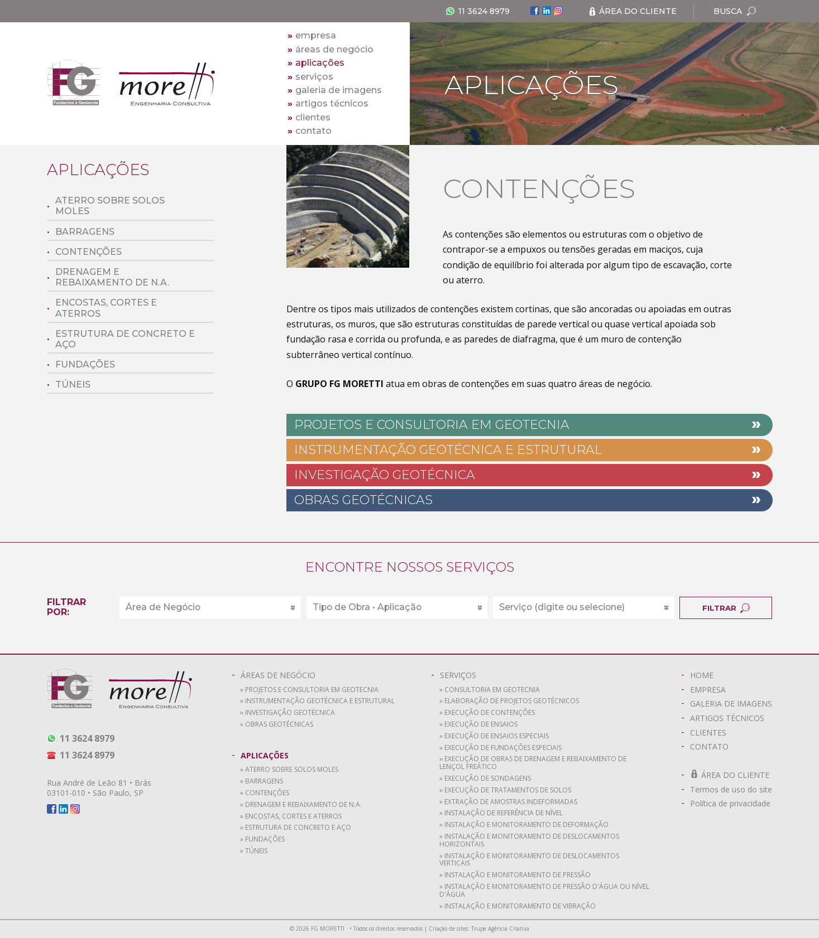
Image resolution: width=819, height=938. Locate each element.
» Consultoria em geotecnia (489, 690)
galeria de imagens (335, 90)
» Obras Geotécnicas (276, 725)
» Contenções (264, 793)
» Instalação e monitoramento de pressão (515, 875)
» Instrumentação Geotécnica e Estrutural (317, 701)
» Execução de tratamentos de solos (505, 790)
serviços (310, 76)
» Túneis (253, 851)
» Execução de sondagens (485, 779)
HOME (697, 674)
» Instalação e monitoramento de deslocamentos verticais (529, 860)
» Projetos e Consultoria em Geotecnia (309, 690)
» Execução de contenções (487, 713)
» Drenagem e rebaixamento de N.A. (301, 805)
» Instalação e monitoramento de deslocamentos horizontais (529, 841)
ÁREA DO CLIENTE (632, 11)
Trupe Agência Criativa (500, 929)
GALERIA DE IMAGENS (726, 703)
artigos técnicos (328, 103)
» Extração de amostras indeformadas (508, 802)
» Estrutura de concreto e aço (295, 828)
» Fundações (262, 839)
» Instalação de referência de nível (501, 813)
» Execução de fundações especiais (500, 748)
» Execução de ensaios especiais (494, 736)
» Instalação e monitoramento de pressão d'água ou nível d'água (544, 891)
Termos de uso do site (726, 789)
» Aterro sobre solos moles (289, 770)
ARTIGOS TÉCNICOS (722, 717)
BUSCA (734, 11)
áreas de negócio (330, 49)
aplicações (316, 62)
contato (310, 130)
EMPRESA (703, 689)
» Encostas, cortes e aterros (291, 817)
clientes (309, 117)
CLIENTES (703, 732)
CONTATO (705, 746)
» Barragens (261, 781)
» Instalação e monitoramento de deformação (524, 825)
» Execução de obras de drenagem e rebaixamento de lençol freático (532, 763)
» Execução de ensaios (478, 725)
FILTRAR (708, 607)
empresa (312, 35)
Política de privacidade (725, 803)
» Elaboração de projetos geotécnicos (509, 701)
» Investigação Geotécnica (287, 713)
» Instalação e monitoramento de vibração (517, 906)
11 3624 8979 (476, 11)
